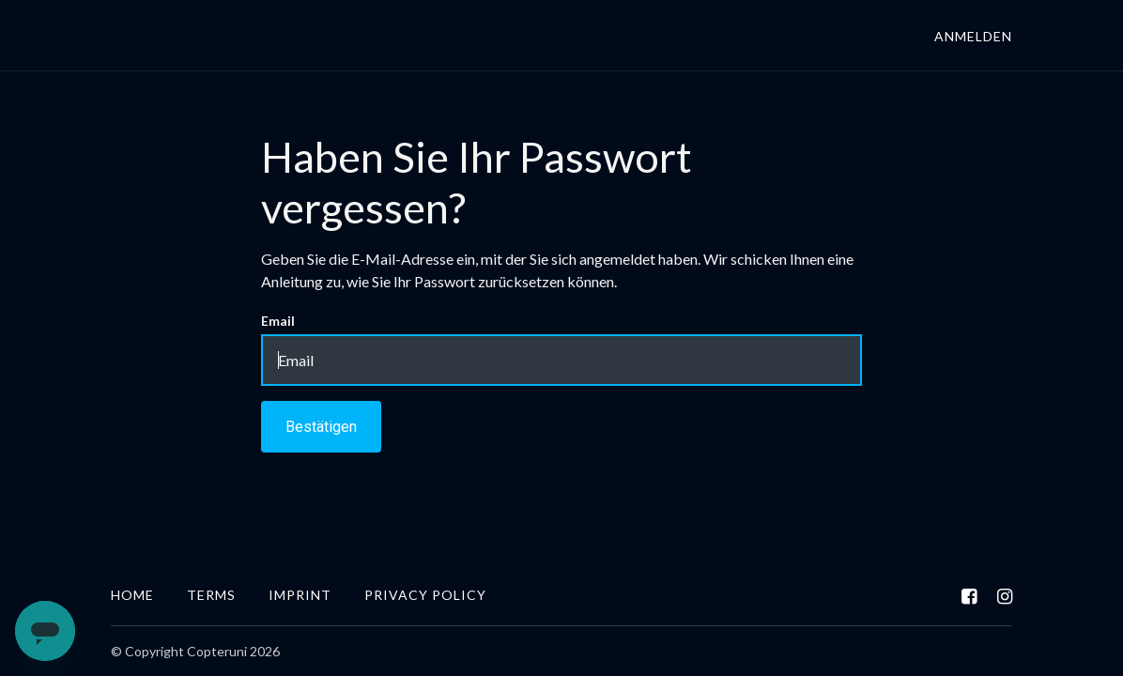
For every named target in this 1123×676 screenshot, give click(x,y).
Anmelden (973, 36)
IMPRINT (300, 595)
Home (132, 595)
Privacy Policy (425, 595)
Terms (211, 595)
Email (278, 321)
